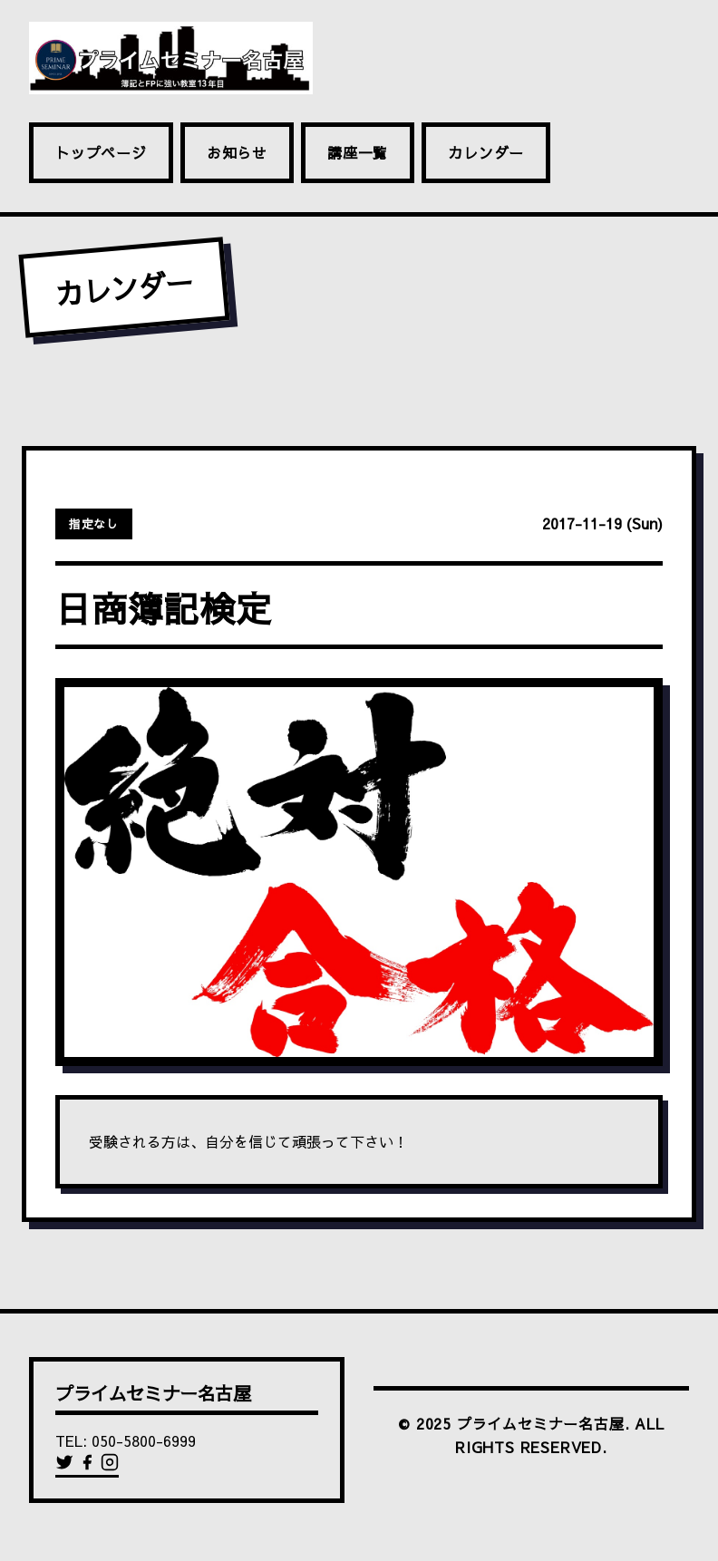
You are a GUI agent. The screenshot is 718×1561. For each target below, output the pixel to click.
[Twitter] (66, 1466)
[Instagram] (110, 1466)
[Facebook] (89, 1466)
